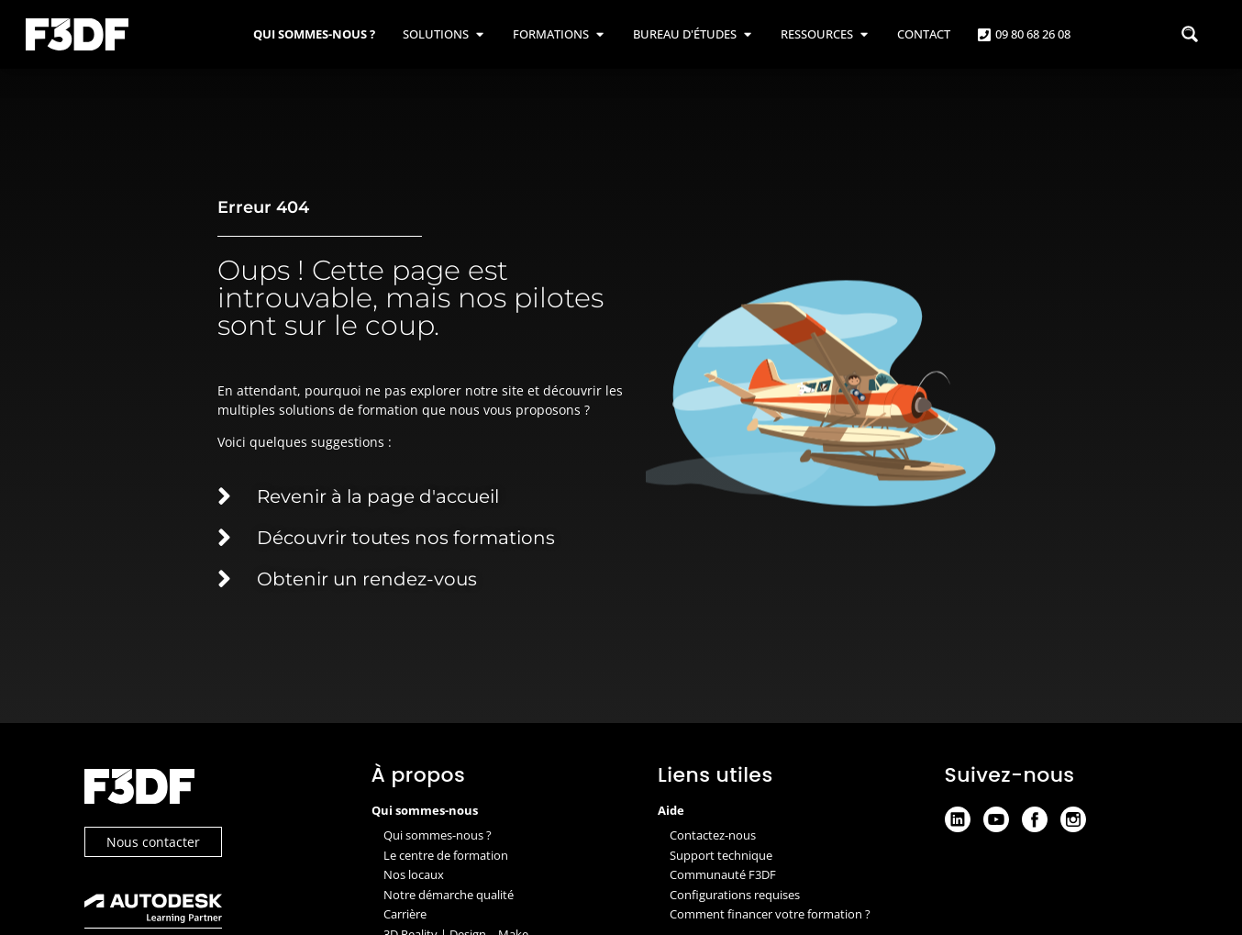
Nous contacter (153, 842)
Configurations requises (735, 894)
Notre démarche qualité (448, 894)
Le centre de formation (445, 855)
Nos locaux (413, 874)
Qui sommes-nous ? (437, 835)
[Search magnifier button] (1189, 34)
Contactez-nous (713, 835)
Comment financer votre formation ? (770, 914)
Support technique (721, 855)
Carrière (405, 914)
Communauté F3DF (723, 874)
